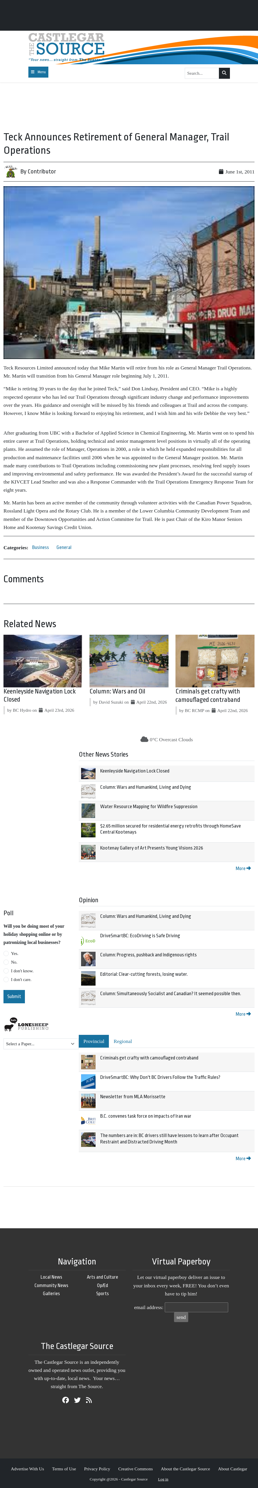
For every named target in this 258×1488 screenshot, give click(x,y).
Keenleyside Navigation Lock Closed (134, 771)
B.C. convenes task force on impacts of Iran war (145, 1116)
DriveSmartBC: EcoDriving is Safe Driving (140, 935)
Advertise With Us (27, 1468)
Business (40, 547)
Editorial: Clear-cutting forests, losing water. (144, 974)
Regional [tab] (123, 1041)
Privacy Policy (97, 1468)
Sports (102, 1293)
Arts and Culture (102, 1277)
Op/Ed (102, 1285)
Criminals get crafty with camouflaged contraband (149, 1058)
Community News (51, 1285)
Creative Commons (135, 1468)
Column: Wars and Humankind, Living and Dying (145, 787)
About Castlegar (232, 1468)
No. (14, 962)
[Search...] (202, 73)
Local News (51, 1277)
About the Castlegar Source (185, 1468)
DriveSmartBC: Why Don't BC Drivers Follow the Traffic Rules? (160, 1077)
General (64, 547)
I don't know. (22, 971)
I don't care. (21, 979)
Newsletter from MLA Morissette (132, 1096)
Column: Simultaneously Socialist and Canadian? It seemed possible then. (170, 993)
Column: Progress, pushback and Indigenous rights (148, 955)
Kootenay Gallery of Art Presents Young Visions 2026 (151, 848)
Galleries (51, 1293)
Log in (163, 1479)
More (243, 868)
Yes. (15, 953)
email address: (148, 1307)
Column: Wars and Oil (117, 691)
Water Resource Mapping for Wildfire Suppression (148, 806)
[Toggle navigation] (38, 72)
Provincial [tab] (93, 1041)
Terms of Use (64, 1468)
